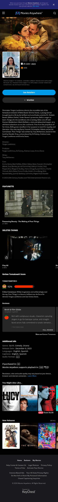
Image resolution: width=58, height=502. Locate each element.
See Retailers (29, 92)
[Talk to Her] (46, 399)
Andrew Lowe (29, 151)
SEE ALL (53, 421)
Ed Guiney (19, 151)
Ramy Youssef (38, 164)
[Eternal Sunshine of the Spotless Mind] (29, 398)
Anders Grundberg (35, 171)
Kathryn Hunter (37, 166)
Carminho (29, 173)
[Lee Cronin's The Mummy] (29, 436)
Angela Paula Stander (40, 173)
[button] (28, 203)
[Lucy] (11, 398)
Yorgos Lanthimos (8, 144)
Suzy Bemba (12, 166)
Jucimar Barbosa (19, 173)
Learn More (32, 376)
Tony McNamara (8, 157)
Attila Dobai (13, 171)
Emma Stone (39, 151)
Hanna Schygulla (31, 169)
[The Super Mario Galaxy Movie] (46, 436)
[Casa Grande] (11, 436)
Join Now (36, 6)
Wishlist (29, 100)
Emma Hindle (23, 171)
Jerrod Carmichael (24, 166)
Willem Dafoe (27, 164)
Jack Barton (41, 169)
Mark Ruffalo (16, 164)
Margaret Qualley (18, 169)
